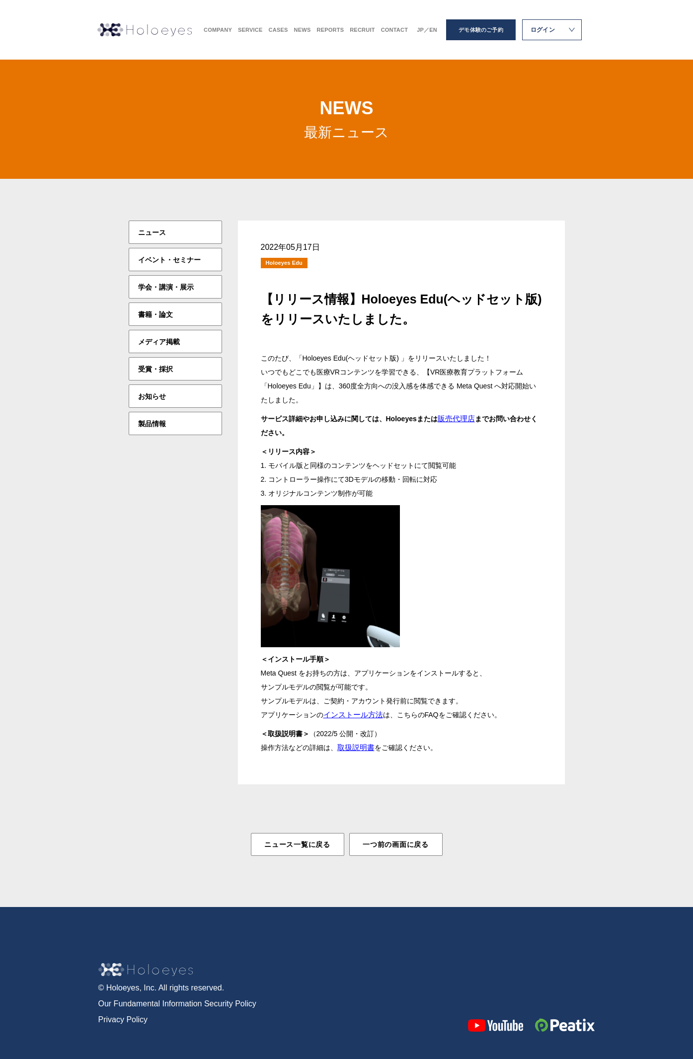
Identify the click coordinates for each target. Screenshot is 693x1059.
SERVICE (250, 30)
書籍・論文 (155, 314)
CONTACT (394, 30)
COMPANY (218, 30)
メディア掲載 (159, 342)
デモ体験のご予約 (481, 30)
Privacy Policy (123, 1019)
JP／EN (427, 30)
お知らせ (152, 396)
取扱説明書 (356, 747)
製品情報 (152, 424)
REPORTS (330, 30)
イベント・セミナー (169, 260)
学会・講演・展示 (166, 287)
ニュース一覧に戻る (297, 844)
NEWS (302, 30)
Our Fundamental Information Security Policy (177, 1003)
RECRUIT (362, 30)
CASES (278, 30)
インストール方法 (353, 714)
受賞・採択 (155, 369)
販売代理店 (456, 418)
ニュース (152, 232)
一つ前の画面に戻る (395, 844)
